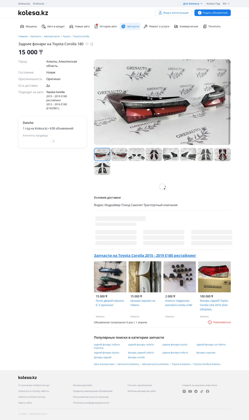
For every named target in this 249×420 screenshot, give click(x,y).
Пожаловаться (219, 322)
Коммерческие (186, 26)
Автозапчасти (52, 36)
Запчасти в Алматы (128, 364)
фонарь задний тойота (141, 352)
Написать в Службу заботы (33, 391)
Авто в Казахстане (104, 364)
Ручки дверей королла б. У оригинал (110, 303)
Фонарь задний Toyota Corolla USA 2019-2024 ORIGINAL (214, 305)
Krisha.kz (38, 3)
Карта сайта (25, 402)
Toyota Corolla (81, 36)
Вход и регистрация (173, 12)
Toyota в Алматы (181, 364)
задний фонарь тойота (141, 344)
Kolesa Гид (213, 3)
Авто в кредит (53, 26)
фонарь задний (102, 357)
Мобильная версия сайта (142, 391)
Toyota (67, 36)
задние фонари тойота (175, 352)
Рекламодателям (82, 385)
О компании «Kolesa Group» (34, 385)
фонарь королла (205, 352)
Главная (23, 36)
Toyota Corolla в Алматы (207, 364)
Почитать (212, 26)
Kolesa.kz (24, 3)
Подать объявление (213, 12)
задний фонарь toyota (106, 352)
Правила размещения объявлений (92, 391)
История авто (105, 26)
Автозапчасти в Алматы (155, 364)
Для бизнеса (193, 3)
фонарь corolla (136, 357)
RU (227, 3)
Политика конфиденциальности (91, 402)
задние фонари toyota (174, 344)
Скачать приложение (140, 385)
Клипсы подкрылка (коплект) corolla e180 (178, 303)
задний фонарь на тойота (210, 344)
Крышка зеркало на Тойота (142, 303)
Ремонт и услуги (156, 26)
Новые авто (79, 26)
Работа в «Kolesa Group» (32, 396)
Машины (28, 26)
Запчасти (36, 36)
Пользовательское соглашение (91, 396)
